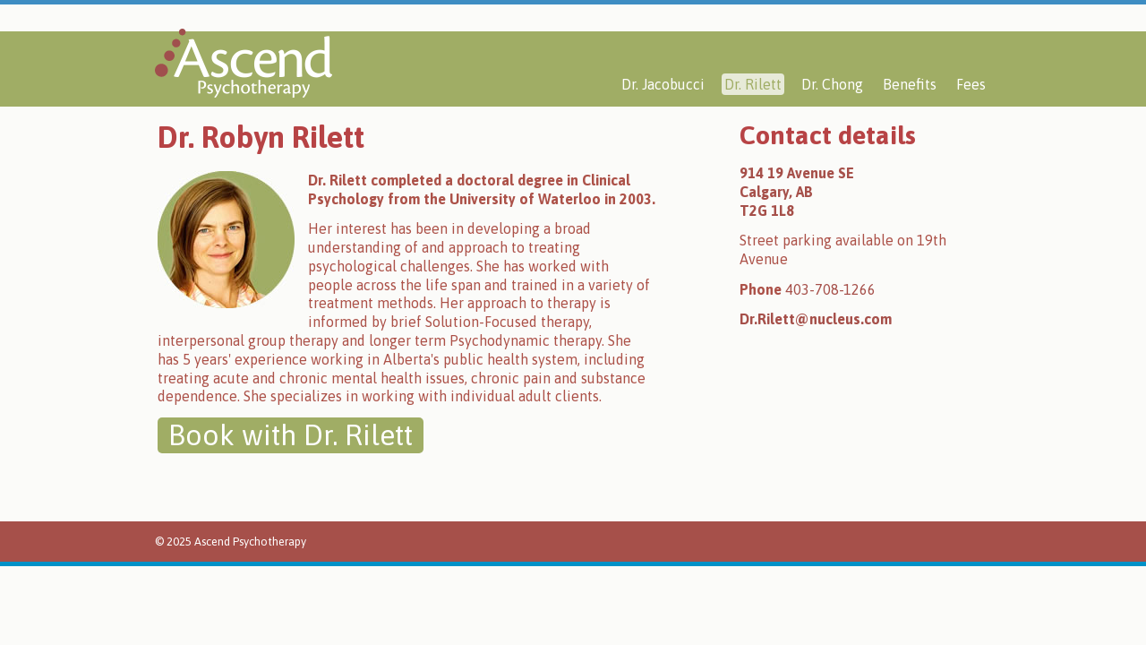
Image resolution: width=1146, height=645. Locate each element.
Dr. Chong (832, 84)
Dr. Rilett (753, 84)
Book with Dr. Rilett (290, 435)
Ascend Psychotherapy (243, 63)
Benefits (909, 84)
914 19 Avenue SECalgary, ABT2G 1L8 (797, 192)
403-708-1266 (830, 289)
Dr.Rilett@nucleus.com (816, 319)
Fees (971, 84)
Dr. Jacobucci (663, 84)
